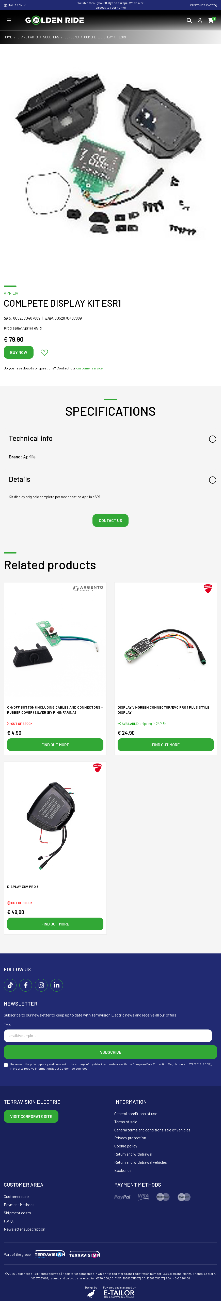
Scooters (51, 37)
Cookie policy (125, 1145)
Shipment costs (17, 1212)
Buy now (18, 352)
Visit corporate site (31, 1116)
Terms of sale (125, 1121)
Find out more (55, 744)
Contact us (110, 520)
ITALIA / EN (15, 5)
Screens (72, 37)
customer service (89, 368)
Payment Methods (19, 1204)
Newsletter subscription (24, 1229)
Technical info (31, 438)
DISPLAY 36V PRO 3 (23, 886)
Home (8, 37)
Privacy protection (130, 1137)
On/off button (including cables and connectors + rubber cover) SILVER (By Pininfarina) (55, 709)
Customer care (203, 5)
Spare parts (28, 37)
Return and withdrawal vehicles (140, 1162)
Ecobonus (123, 1170)
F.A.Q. (9, 1220)
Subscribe (110, 1052)
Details (19, 479)
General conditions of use (135, 1113)
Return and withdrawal (133, 1154)
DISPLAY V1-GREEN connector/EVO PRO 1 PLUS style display (163, 709)
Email (8, 1025)
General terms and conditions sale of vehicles (152, 1129)
